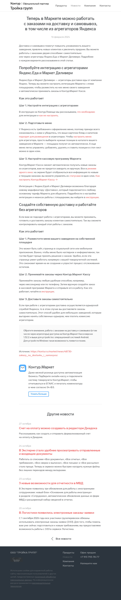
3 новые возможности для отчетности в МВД (51, 483)
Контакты (105, 5)
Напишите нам (88, 563)
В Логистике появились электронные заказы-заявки (56, 512)
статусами (75, 175)
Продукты (61, 5)
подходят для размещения (34, 136)
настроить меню (82, 136)
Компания (90, 5)
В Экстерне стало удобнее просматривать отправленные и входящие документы (59, 452)
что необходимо (86, 111)
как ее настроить (48, 115)
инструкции (92, 197)
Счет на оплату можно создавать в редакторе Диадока (58, 428)
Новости (75, 5)
